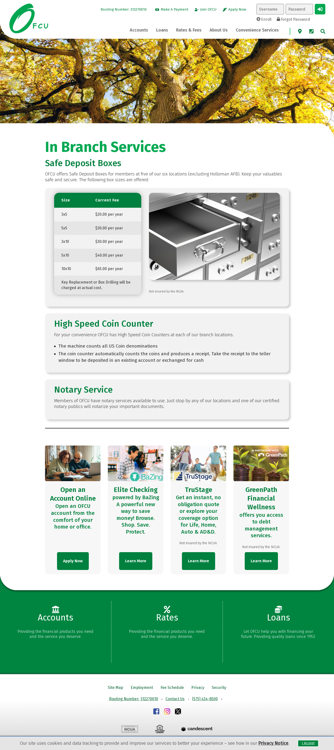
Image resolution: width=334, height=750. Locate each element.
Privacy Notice (273, 743)
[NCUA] (129, 729)
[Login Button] (320, 9)
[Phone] (311, 31)
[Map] (300, 31)
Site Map (115, 687)
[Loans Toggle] (162, 30)
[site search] (323, 31)
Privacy (197, 687)
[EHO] (160, 730)
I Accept (308, 743)
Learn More (135, 560)
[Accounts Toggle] (139, 30)
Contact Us (175, 699)
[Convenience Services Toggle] (257, 30)
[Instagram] (167, 712)
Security (219, 687)
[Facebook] (156, 712)
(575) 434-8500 (205, 699)
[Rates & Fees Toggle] (188, 30)
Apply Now (73, 560)
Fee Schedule (172, 687)
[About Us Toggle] (218, 30)
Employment (142, 687)
